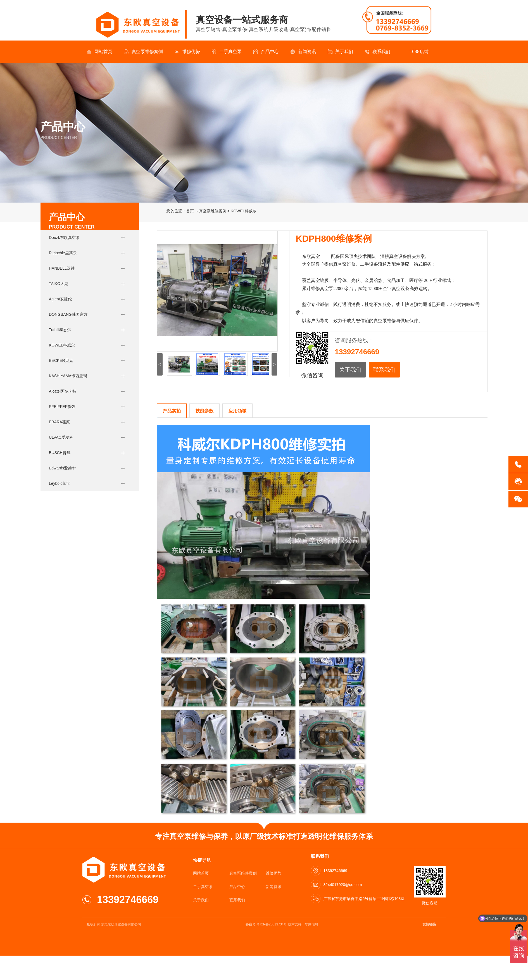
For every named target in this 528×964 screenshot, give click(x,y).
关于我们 (340, 51)
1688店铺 (415, 51)
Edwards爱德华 (62, 468)
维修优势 (187, 51)
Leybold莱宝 (59, 483)
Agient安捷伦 (60, 299)
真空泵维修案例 (143, 51)
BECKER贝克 (61, 360)
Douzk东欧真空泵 (64, 237)
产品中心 (266, 51)
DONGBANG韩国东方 (68, 314)
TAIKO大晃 (58, 283)
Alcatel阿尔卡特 (62, 391)
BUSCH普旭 (59, 452)
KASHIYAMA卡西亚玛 (68, 376)
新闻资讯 (303, 51)
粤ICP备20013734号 (271, 924)
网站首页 (99, 51)
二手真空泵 (227, 51)
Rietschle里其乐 (63, 253)
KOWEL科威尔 (62, 345)
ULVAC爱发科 (61, 437)
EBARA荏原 (59, 422)
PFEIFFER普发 (62, 406)
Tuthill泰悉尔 (60, 329)
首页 (190, 211)
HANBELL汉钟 (62, 268)
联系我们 (377, 51)
